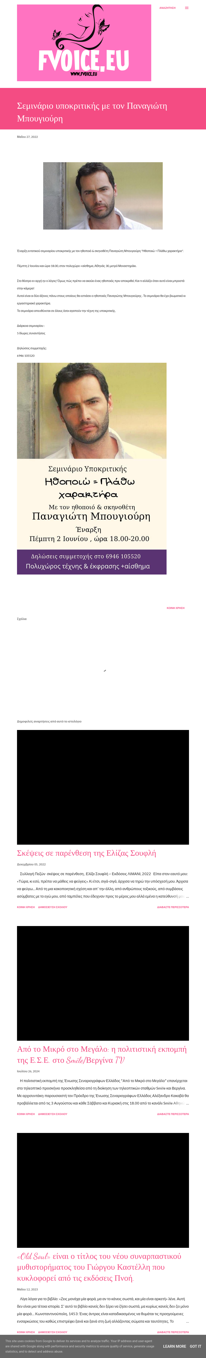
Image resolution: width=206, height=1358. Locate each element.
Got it (196, 1346)
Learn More (174, 1346)
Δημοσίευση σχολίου (52, 907)
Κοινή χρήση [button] (176, 608)
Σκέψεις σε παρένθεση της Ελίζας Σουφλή (86, 853)
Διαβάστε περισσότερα (173, 907)
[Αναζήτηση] (167, 7)
